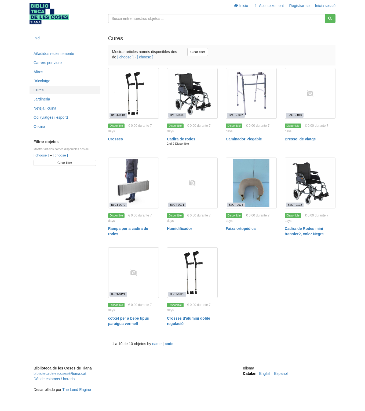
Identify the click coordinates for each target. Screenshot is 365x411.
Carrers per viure (48, 63)
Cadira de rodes (181, 139)
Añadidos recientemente (54, 53)
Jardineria (42, 99)
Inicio (240, 5)
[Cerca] (330, 18)
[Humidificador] (192, 183)
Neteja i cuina (45, 108)
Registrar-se (299, 5)
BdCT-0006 (177, 115)
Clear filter (64, 163)
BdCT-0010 (295, 115)
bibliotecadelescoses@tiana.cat (60, 373)
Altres (38, 72)
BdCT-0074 (236, 204)
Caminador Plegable (244, 139)
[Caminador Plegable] (251, 93)
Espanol (281, 373)
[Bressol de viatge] (310, 93)
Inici (37, 38)
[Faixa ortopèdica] (251, 183)
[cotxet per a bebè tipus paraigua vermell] (134, 273)
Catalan (250, 373)
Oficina (39, 126)
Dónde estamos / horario (54, 379)
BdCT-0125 (177, 294)
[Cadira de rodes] (192, 93)
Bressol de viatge (300, 139)
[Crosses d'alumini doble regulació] (192, 273)
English (265, 373)
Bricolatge (42, 81)
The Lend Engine (76, 389)
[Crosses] (134, 93)
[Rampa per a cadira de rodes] (134, 183)
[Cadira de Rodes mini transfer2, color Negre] (310, 183)
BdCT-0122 (295, 204)
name (157, 344)
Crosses (115, 139)
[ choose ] (42, 155)
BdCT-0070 (118, 204)
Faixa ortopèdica (241, 228)
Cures (38, 90)
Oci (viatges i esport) (51, 117)
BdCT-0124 (118, 294)
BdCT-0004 (118, 115)
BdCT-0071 (177, 204)
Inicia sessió (325, 5)
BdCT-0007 (236, 115)
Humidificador (179, 228)
